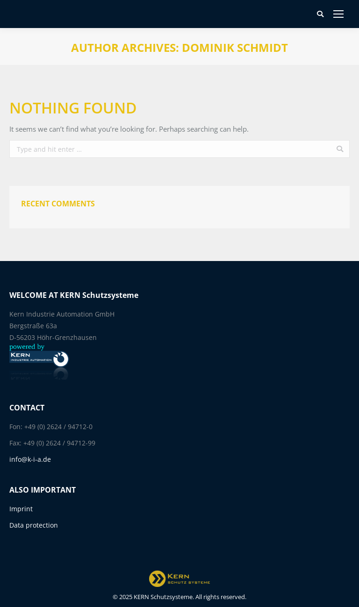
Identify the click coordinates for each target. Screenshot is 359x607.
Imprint (21, 508)
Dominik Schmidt (235, 47)
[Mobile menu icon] (338, 14)
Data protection (33, 525)
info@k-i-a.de (30, 459)
